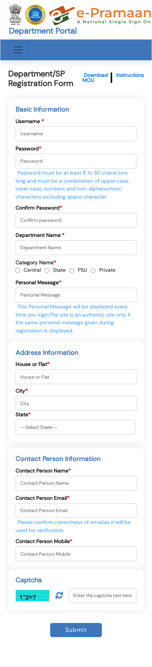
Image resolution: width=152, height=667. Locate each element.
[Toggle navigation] (18, 50)
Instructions (130, 75)
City (21, 390)
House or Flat (32, 364)
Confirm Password (38, 207)
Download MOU (95, 78)
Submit (76, 630)
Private (107, 270)
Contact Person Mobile (43, 541)
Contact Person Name (43, 470)
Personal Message (38, 282)
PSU (82, 270)
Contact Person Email (42, 498)
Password (28, 148)
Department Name (40, 235)
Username (29, 121)
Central (32, 270)
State (59, 270)
